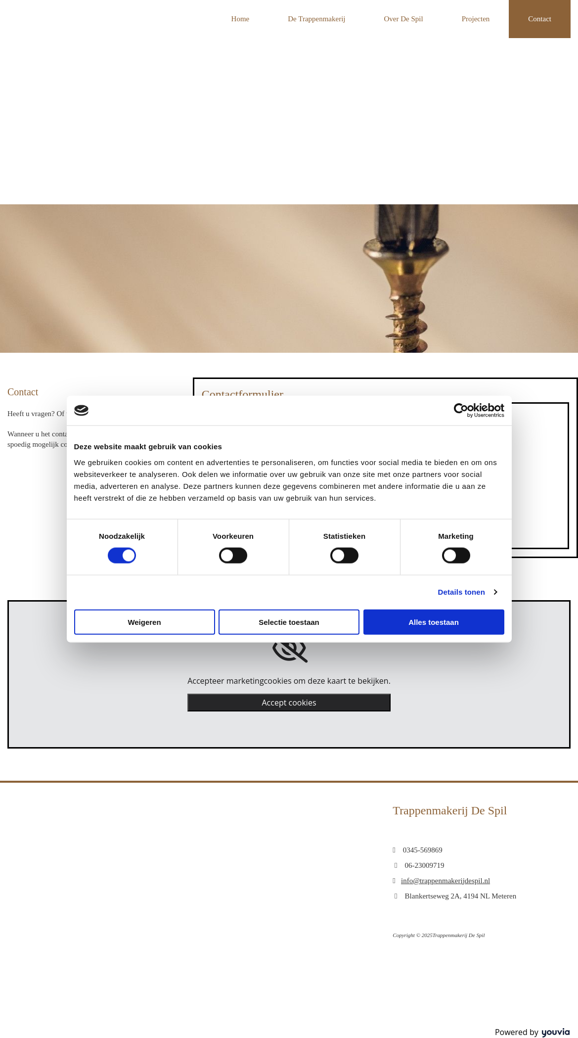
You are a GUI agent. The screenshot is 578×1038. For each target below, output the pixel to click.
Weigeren (144, 621)
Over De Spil (403, 19)
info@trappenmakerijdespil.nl (445, 881)
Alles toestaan (433, 621)
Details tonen (461, 592)
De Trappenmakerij (316, 19)
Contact (539, 19)
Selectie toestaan (289, 621)
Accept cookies (289, 702)
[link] (289, 648)
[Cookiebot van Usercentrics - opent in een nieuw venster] (461, 410)
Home (240, 19)
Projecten (476, 19)
